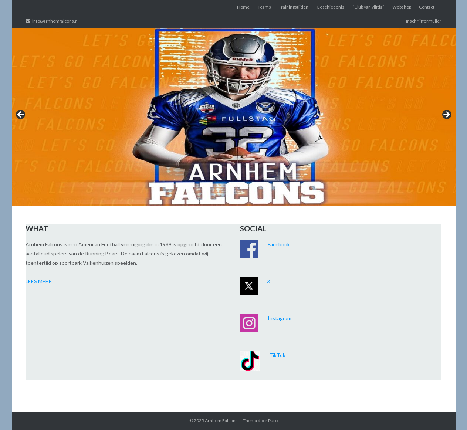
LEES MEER (39, 281)
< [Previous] (21, 115)
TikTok (277, 355)
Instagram (279, 318)
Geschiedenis (330, 7)
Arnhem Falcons (221, 420)
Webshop (401, 7)
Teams (264, 7)
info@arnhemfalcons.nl (55, 21)
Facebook (279, 244)
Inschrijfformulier (423, 21)
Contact (426, 7)
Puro (273, 420)
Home (243, 7)
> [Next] (446, 115)
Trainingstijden (293, 7)
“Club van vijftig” (368, 7)
